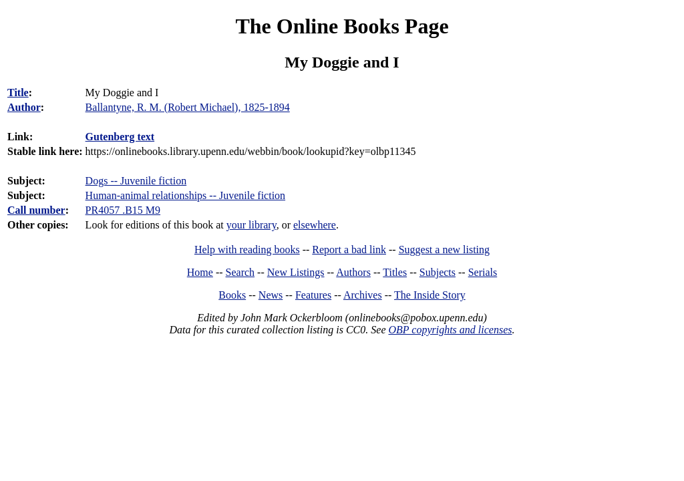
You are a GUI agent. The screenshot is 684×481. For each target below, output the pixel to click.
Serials (483, 272)
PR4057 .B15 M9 (123, 210)
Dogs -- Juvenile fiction (136, 180)
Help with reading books (247, 249)
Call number (36, 210)
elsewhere (314, 224)
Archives (362, 295)
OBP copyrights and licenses (450, 329)
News (271, 295)
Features (313, 295)
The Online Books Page (341, 26)
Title (18, 92)
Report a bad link (349, 249)
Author (24, 107)
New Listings (296, 272)
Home (200, 272)
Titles (395, 272)
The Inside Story (430, 295)
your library (251, 224)
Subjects (437, 272)
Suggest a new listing (444, 249)
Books (232, 295)
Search (240, 272)
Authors (353, 272)
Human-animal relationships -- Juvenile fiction (185, 195)
